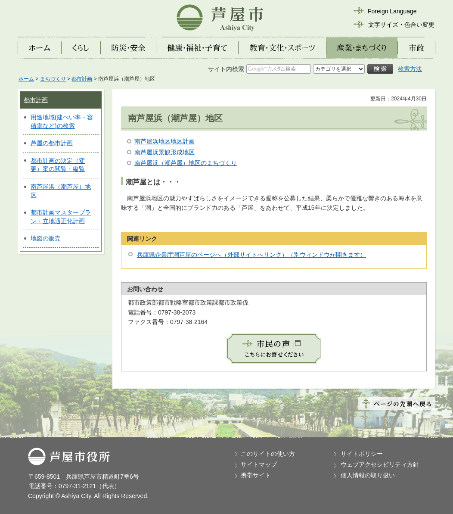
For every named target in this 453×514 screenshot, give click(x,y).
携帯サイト (256, 475)
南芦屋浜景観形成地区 (164, 152)
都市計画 (81, 79)
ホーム (26, 79)
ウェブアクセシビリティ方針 (380, 464)
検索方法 (410, 68)
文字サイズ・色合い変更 (401, 24)
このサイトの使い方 (268, 453)
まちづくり (53, 79)
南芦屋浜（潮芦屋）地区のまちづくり (185, 162)
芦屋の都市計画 (52, 143)
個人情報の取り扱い (368, 475)
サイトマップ (259, 464)
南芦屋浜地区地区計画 (164, 141)
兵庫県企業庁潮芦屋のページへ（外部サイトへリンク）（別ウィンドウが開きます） (251, 254)
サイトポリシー (362, 453)
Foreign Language (392, 11)
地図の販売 (46, 238)
